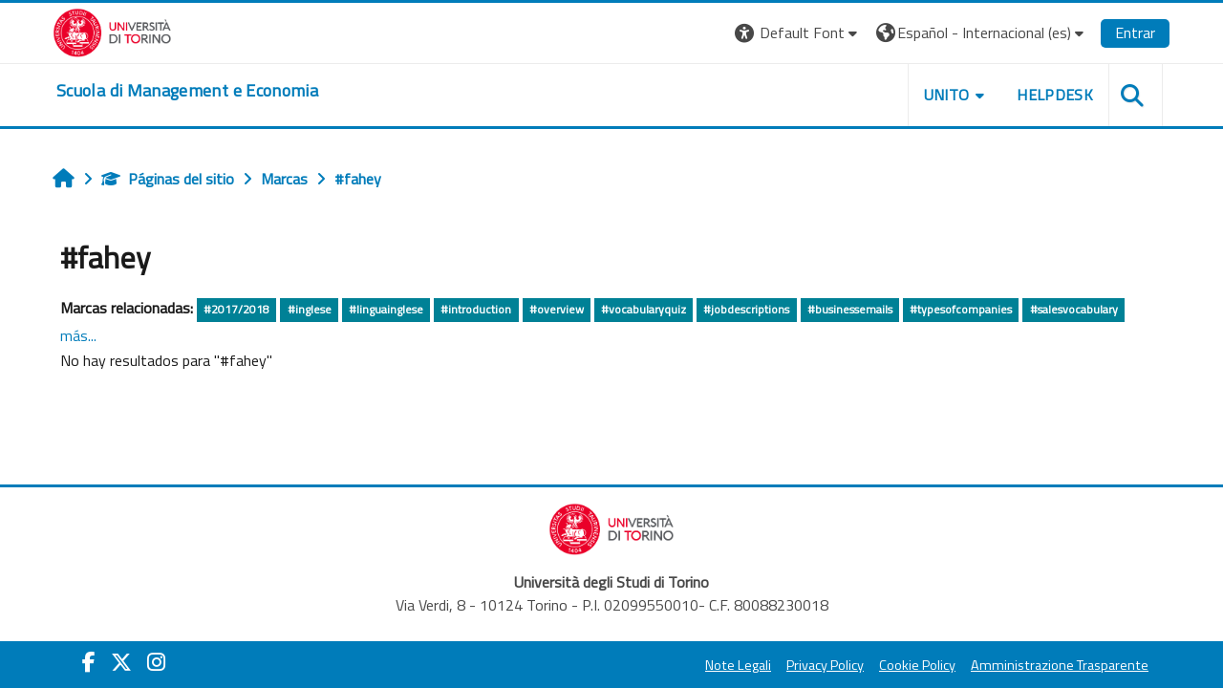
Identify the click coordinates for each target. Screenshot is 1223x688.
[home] (187, 90)
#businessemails (849, 309)
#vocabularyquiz (643, 309)
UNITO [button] (947, 94)
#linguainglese (386, 309)
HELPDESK (1055, 94)
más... (78, 335)
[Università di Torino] (112, 30)
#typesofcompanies (961, 309)
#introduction (475, 309)
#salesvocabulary (1074, 309)
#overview (556, 309)
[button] (798, 33)
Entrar (1135, 32)
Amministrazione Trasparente (1059, 665)
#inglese (310, 309)
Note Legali (738, 665)
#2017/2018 (236, 309)
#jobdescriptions (746, 309)
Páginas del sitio (167, 178)
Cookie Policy (917, 665)
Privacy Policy (825, 665)
